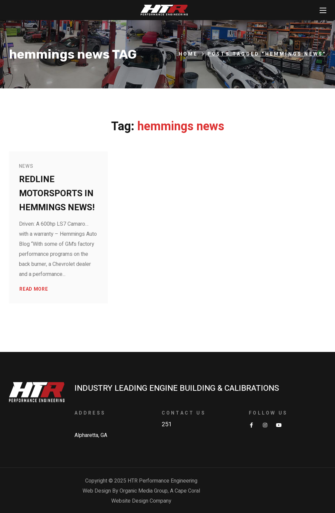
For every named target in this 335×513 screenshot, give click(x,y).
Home (188, 54)
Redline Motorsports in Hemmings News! (57, 193)
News (26, 166)
